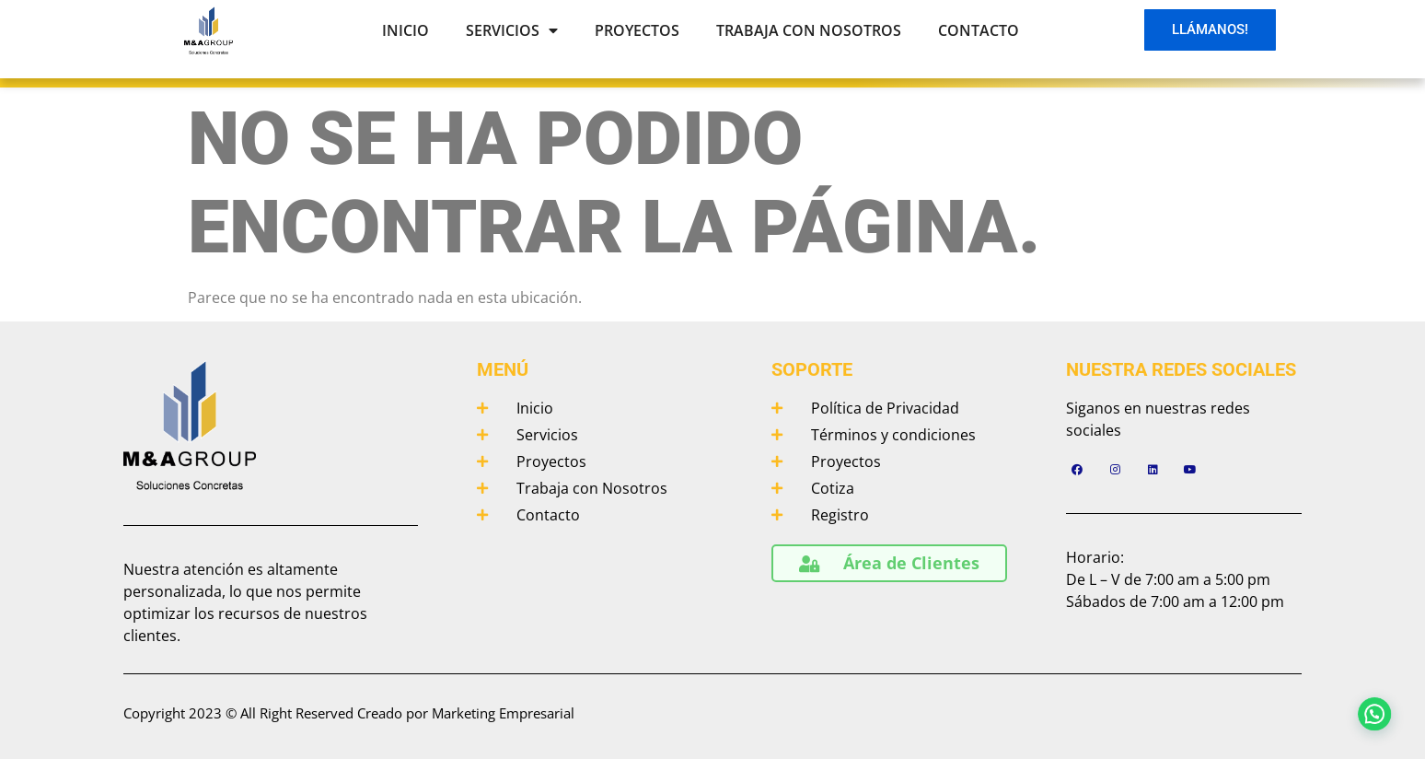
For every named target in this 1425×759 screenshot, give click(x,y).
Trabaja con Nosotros (808, 30)
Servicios (512, 30)
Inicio (405, 30)
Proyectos (637, 30)
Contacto (978, 30)
